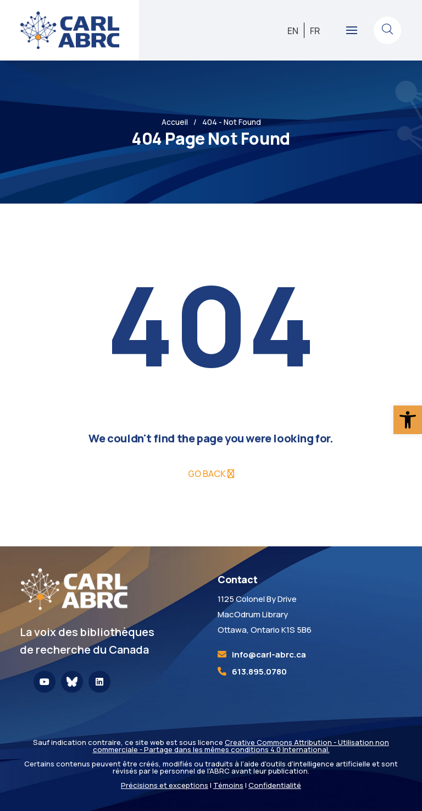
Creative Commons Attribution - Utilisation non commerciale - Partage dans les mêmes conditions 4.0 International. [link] (241, 745)
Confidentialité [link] (274, 785)
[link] (407, 420)
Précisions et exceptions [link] (164, 785)
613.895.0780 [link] (259, 671)
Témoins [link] (228, 785)
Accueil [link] (175, 122)
